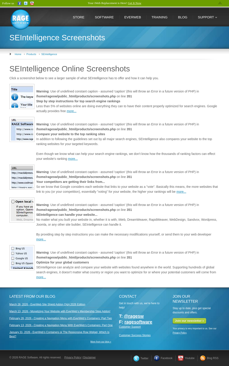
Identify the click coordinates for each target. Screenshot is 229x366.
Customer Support (130, 326)
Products (31, 54)
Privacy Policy (180, 333)
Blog (182, 17)
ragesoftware (138, 321)
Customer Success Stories (135, 335)
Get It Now (134, 3)
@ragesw (134, 316)
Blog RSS (209, 358)
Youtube (186, 358)
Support (205, 17)
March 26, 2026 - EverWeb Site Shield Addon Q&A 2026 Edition (47, 304)
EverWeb (132, 17)
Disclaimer (89, 357)
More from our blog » (100, 341)
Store (78, 17)
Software (104, 17)
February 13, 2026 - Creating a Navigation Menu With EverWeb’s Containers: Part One (61, 325)
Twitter (141, 358)
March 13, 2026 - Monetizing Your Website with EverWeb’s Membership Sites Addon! (59, 311)
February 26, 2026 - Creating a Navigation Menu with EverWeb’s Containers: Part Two (60, 318)
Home (18, 54)
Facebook (163, 358)
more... (71, 111)
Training (159, 17)
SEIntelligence (49, 54)
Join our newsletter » (189, 320)
